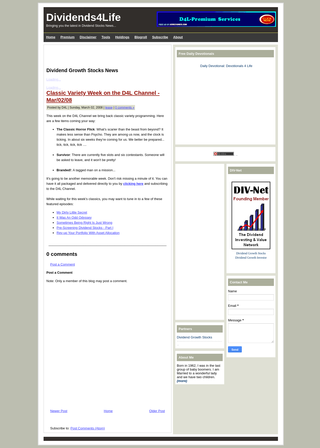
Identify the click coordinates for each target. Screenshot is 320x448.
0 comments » (124, 107)
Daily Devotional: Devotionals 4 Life (226, 66)
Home (108, 411)
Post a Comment (62, 264)
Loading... (53, 79)
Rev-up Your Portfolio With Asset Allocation (88, 233)
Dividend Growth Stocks (194, 337)
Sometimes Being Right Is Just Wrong (84, 223)
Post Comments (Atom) (88, 428)
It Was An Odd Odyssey (74, 217)
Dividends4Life (83, 17)
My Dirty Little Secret (72, 212)
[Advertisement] (106, 55)
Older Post (157, 411)
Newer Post (58, 411)
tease (109, 107)
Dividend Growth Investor (250, 257)
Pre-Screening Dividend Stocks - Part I (85, 228)
